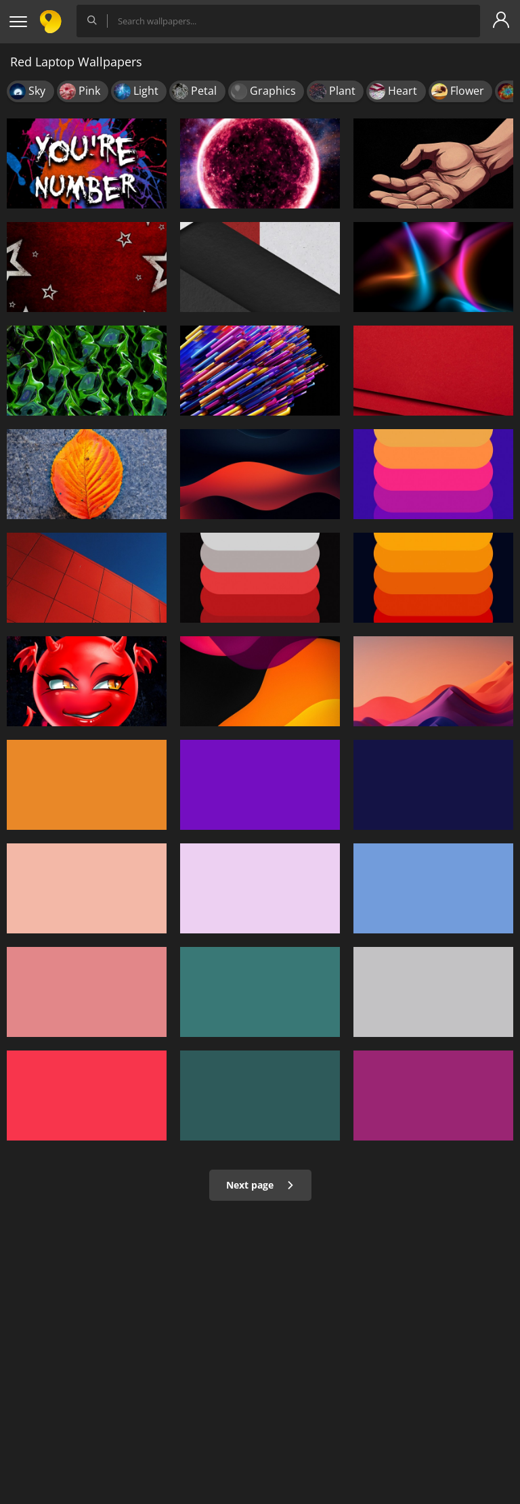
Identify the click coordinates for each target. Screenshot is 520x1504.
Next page (260, 1184)
